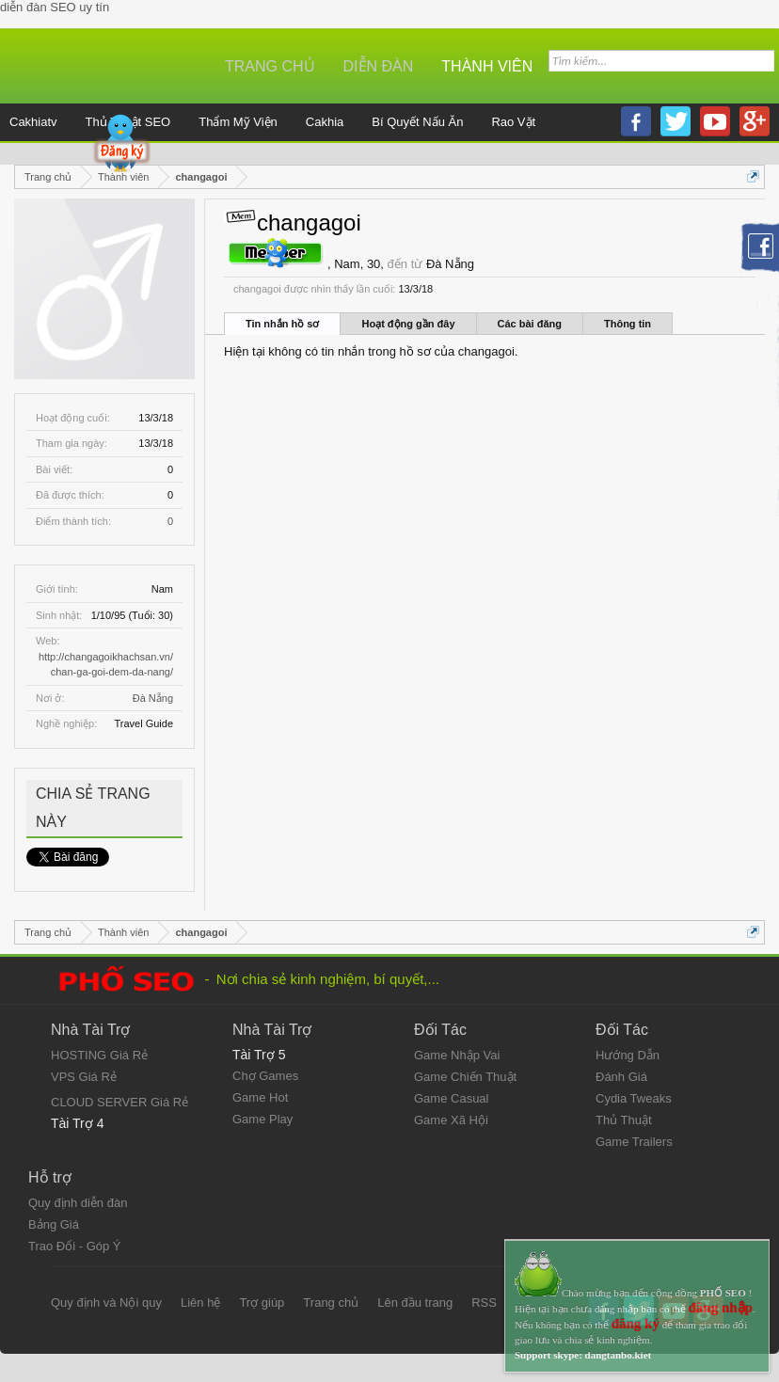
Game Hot (260, 1097)
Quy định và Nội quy (106, 1302)
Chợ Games (265, 1076)
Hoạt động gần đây (407, 323)
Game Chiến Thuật (465, 1077)
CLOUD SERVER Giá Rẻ (119, 1102)
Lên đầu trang (415, 1302)
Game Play (262, 1119)
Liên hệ (200, 1302)
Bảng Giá (53, 1224)
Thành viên (487, 66)
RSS (484, 1302)
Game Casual (451, 1098)
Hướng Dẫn (628, 1055)
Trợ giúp (261, 1302)
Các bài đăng (530, 323)
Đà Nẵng (153, 698)
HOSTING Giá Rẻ (99, 1055)
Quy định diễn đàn (77, 1203)
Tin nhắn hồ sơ (282, 323)
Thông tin (627, 323)
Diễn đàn (378, 66)
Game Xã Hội (451, 1120)
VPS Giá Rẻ (84, 1077)
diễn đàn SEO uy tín (54, 7)
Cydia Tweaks (634, 1098)
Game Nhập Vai (457, 1055)
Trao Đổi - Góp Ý (74, 1246)
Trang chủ (270, 66)
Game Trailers (634, 1142)
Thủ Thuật (624, 1120)
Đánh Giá (621, 1077)
